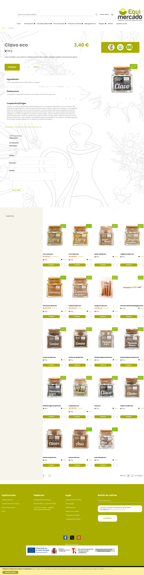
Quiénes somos (7, 500)
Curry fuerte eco (74, 254)
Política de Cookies (72, 511)
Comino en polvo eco (49, 357)
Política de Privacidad (73, 500)
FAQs (4, 511)
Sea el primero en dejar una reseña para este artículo (23, 127)
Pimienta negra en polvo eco (103, 357)
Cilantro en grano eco (49, 457)
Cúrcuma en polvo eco (50, 305)
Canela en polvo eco (75, 305)
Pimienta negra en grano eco (52, 406)
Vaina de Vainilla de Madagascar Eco (131, 305)
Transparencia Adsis (72, 519)
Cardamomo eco (74, 406)
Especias (10, 216)
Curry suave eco (48, 254)
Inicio (3, 28)
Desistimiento (70, 507)
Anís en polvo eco (74, 457)
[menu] (72, 24)
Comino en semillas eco (76, 357)
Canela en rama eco (100, 305)
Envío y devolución (8, 507)
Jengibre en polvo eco (127, 254)
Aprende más (109, 569)
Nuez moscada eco (100, 457)
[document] (72, 571)
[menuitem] (18, 24)
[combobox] (55, 14)
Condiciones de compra (10, 503)
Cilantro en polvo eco (126, 406)
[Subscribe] (107, 518)
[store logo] (130, 14)
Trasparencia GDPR (72, 515)
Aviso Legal (69, 503)
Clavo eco (97, 406)
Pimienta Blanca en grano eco (129, 357)
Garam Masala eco (100, 254)
